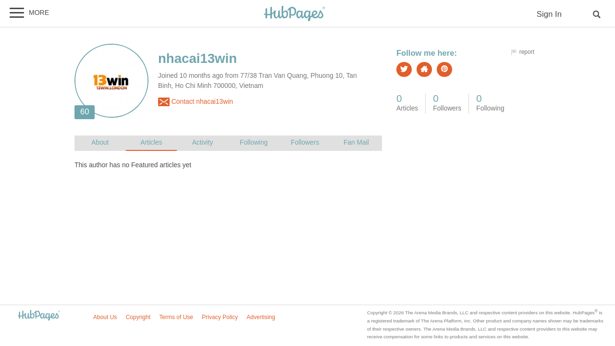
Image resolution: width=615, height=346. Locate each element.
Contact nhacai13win (195, 102)
